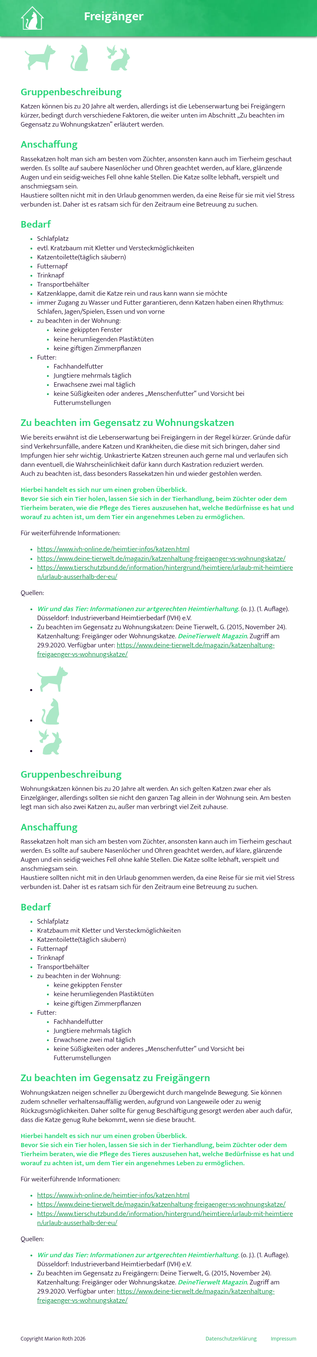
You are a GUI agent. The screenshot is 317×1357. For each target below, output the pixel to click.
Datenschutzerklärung (231, 1339)
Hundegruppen (39, 47)
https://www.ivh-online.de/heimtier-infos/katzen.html (113, 549)
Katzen (76, 45)
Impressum (283, 1339)
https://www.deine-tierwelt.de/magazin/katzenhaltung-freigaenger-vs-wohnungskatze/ (161, 558)
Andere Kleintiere (119, 49)
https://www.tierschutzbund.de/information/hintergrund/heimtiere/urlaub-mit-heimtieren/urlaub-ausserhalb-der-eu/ (165, 572)
